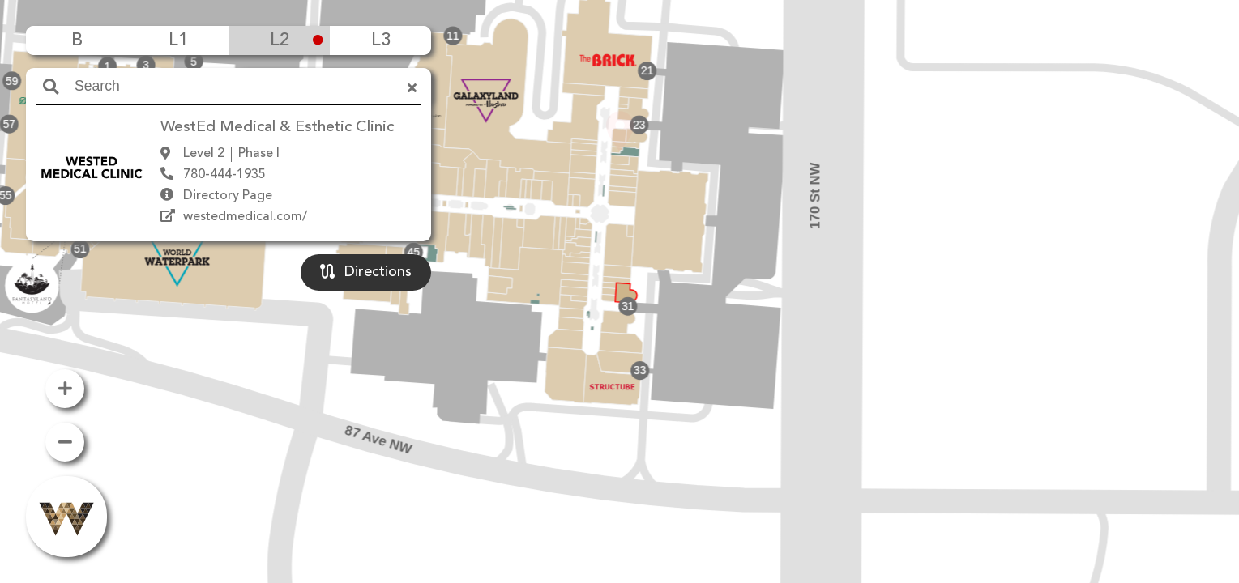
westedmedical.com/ (245, 217)
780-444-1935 (224, 174)
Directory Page (227, 195)
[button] (620, 268)
